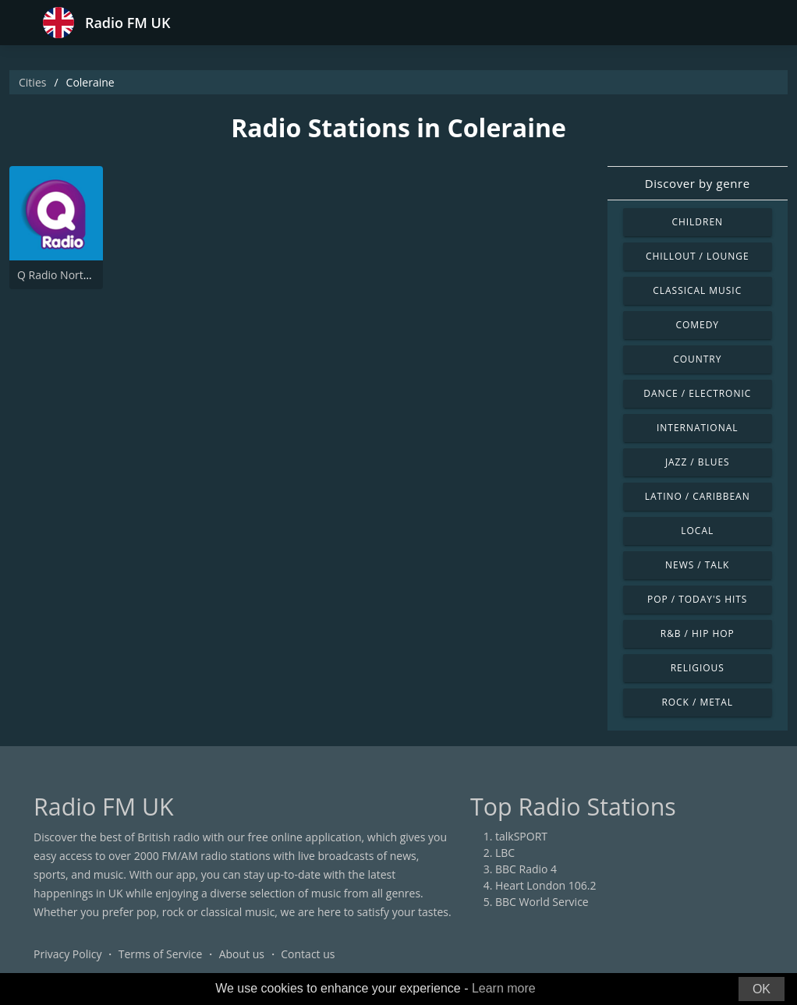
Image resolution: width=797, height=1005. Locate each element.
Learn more (504, 988)
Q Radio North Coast (69, 274)
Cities (32, 82)
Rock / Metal (697, 702)
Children (697, 221)
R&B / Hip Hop (698, 633)
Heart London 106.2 (546, 885)
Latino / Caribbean (697, 496)
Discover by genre (697, 183)
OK (761, 989)
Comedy (697, 324)
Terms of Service (161, 954)
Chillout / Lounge (697, 256)
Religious (697, 667)
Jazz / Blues (697, 462)
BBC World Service (542, 901)
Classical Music (697, 290)
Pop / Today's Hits (697, 599)
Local (697, 530)
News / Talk (697, 565)
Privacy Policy (67, 954)
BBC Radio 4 (526, 869)
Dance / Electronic (697, 393)
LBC (505, 852)
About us (241, 954)
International (697, 427)
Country (697, 359)
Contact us (308, 954)
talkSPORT (521, 836)
